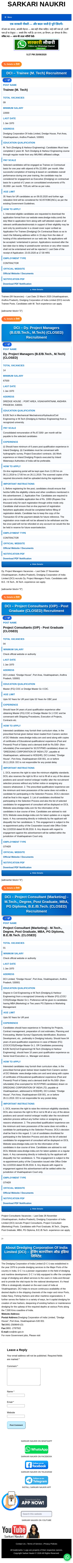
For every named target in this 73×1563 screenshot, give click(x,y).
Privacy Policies (50, 1547)
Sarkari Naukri (37, 4)
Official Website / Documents (18, 273)
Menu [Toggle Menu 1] (8, 17)
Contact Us (20, 1547)
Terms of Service (34, 1547)
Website (11, 1416)
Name (10, 1395)
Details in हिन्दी (12, 64)
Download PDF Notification (17, 284)
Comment (12, 1366)
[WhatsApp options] (67, 1557)
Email (10, 1405)
